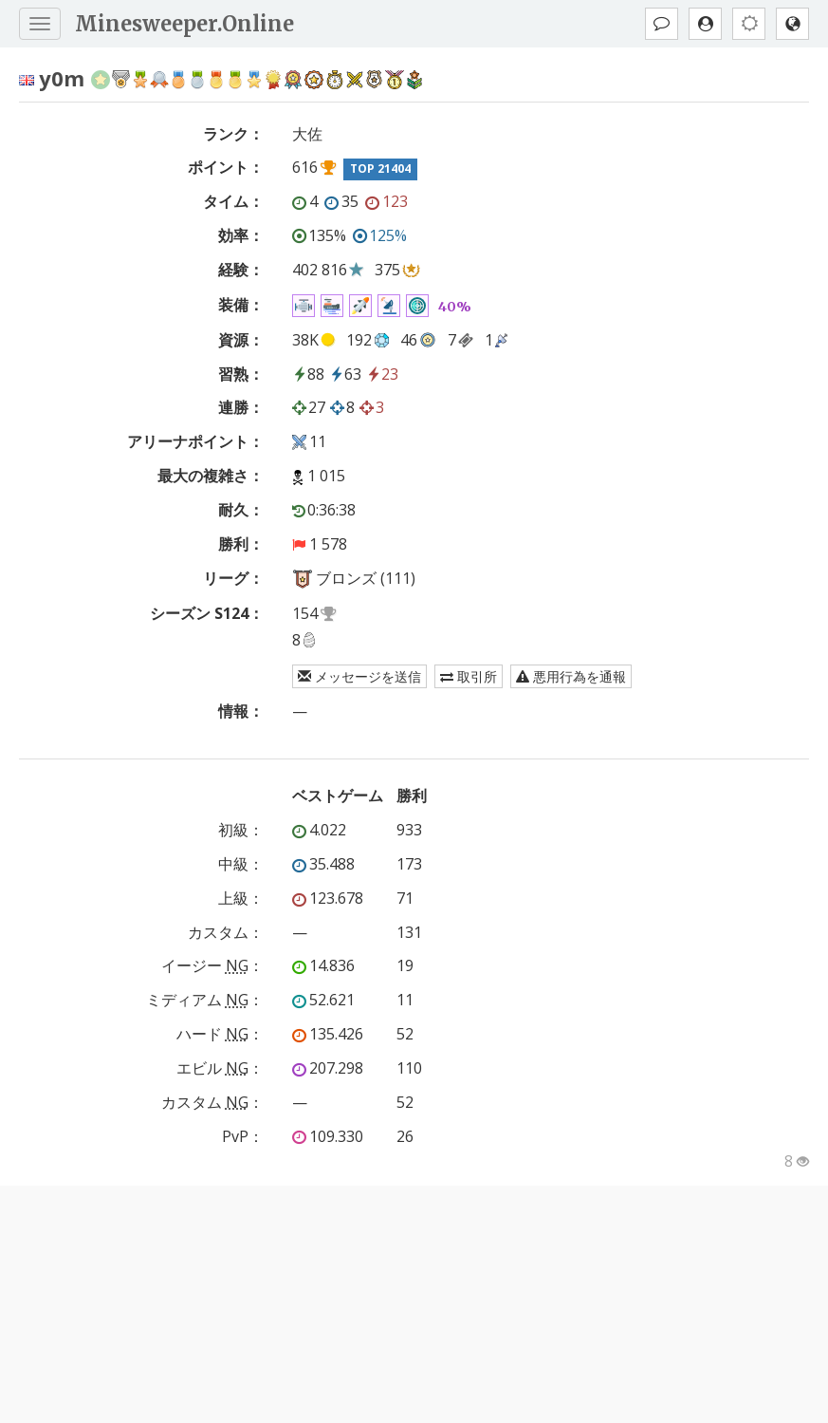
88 (308, 374)
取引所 (468, 676)
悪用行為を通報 (571, 676)
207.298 (327, 1068)
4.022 (319, 829)
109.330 (327, 1136)
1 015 (326, 475)
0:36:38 (324, 509)
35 (341, 201)
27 (308, 407)
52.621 (323, 999)
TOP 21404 (380, 168)
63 (345, 374)
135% (319, 235)
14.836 (323, 965)
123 (386, 201)
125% (380, 235)
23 (382, 374)
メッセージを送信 (359, 676)
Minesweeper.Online (184, 23)
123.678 (327, 898)
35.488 (323, 863)
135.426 (327, 1033)
